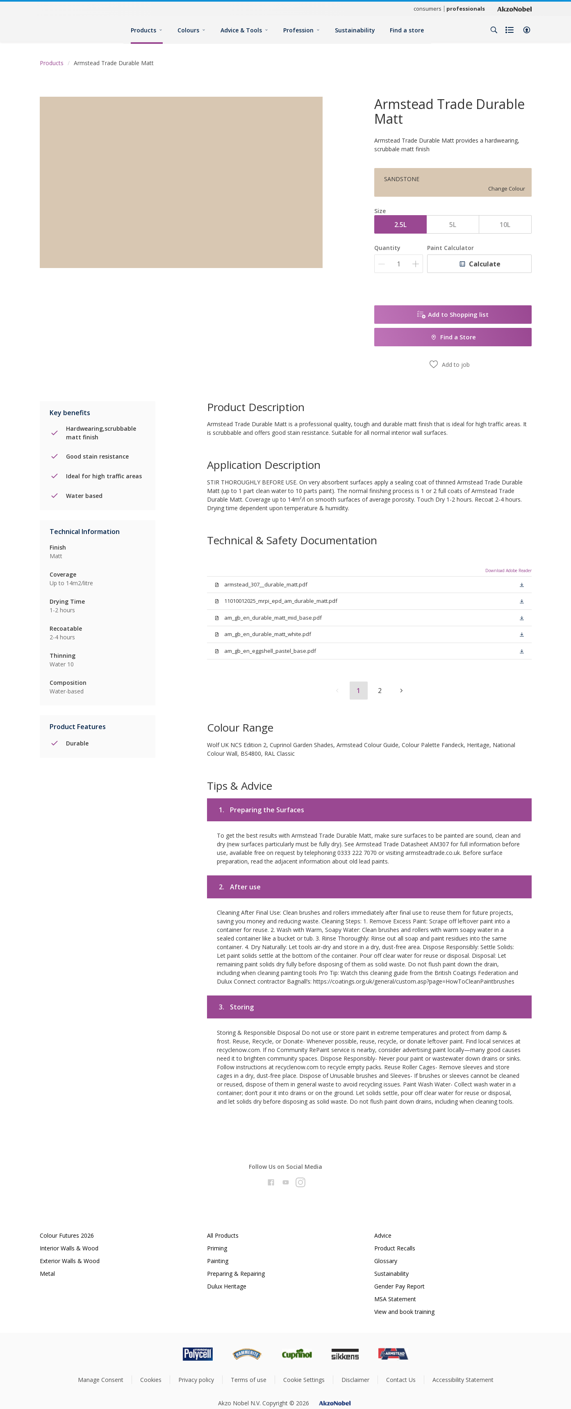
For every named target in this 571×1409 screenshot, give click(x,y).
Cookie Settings (304, 1380)
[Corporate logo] (514, 8)
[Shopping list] (510, 30)
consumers (427, 8)
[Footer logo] (163, 1354)
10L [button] (505, 224)
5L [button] (452, 224)
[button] (527, 30)
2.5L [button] (400, 224)
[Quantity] (398, 264)
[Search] (494, 30)
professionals (465, 8)
